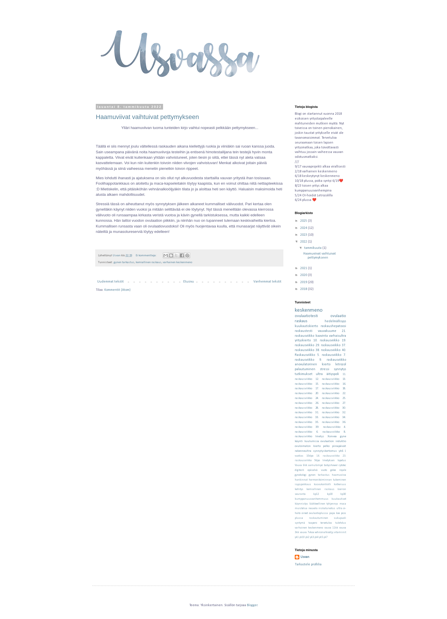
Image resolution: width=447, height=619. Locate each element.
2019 (304, 282)
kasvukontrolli (322, 484)
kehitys (299, 489)
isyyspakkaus (303, 484)
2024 (304, 228)
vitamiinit (340, 532)
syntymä (300, 523)
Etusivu (188, 281)
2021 (304, 268)
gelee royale (338, 470)
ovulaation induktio (333, 441)
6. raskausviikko (328, 431)
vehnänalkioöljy (324, 532)
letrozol (340, 364)
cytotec (342, 465)
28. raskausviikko (327, 408)
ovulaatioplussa (318, 513)
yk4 (316, 537)
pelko (326, 446)
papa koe (334, 513)
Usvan (304, 557)
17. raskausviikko (327, 388)
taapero (312, 523)
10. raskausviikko (326, 340)
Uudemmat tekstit (110, 281)
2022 (304, 241)
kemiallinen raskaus (148, 262)
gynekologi (300, 475)
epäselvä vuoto (317, 470)
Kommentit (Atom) (117, 290)
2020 (304, 275)
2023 (304, 235)
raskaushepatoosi (333, 326)
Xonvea (332, 436)
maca (343, 504)
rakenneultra (303, 451)
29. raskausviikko (328, 345)
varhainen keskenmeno (177, 262)
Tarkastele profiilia (308, 564)
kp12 (316, 494)
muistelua (301, 508)
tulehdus (340, 523)
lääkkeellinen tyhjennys (323, 504)
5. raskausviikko (329, 355)
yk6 (341, 451)
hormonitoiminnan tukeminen (327, 480)
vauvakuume (327, 331)
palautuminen (305, 369)
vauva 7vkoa (307, 532)
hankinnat (301, 480)
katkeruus (340, 484)
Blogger (252, 605)
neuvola (313, 508)
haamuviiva (339, 475)
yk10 (302, 537)
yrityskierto (303, 340)
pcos (343, 513)
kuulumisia (311, 441)
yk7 (326, 537)
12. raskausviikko (327, 379)
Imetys (319, 436)
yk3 (312, 537)
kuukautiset (339, 499)
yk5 (321, 537)
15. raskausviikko (327, 384)
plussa (299, 518)
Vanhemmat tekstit (267, 281)
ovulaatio (338, 316)
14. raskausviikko (328, 456)
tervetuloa (326, 523)
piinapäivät (339, 446)
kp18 (330, 494)
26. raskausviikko (327, 403)
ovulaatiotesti (306, 316)
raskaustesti (303, 331)
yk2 (307, 537)
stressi (324, 369)
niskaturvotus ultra (330, 508)
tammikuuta (313, 248)
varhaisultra (337, 336)
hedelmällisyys (335, 321)
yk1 (297, 537)
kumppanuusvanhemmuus (311, 499)
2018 (304, 289)
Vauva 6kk (301, 465)
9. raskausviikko (332, 360)
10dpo (309, 456)
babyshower (331, 465)
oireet (305, 513)
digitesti (299, 470)
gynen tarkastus (123, 262)
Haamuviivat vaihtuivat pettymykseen (147, 116)
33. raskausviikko (327, 417)
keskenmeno (308, 310)
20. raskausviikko (327, 393)
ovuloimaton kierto (308, 446)
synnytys (340, 369)
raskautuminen (318, 518)
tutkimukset (303, 374)
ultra (319, 374)
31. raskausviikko (327, 412)
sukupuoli (340, 518)
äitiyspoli (332, 374)
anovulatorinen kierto (312, 364)
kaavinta (322, 336)
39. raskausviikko (328, 427)
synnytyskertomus (325, 451)
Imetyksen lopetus (334, 460)
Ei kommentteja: (146, 255)
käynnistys (301, 504)
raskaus (301, 321)
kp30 (343, 494)
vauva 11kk (331, 528)
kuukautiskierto (306, 326)
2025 (304, 221)
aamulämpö (315, 465)
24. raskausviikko (327, 398)
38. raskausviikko (328, 350)
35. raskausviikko (327, 422)
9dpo (317, 460)
